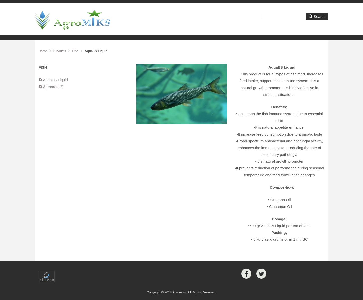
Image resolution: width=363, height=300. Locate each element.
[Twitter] (261, 274)
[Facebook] (246, 274)
